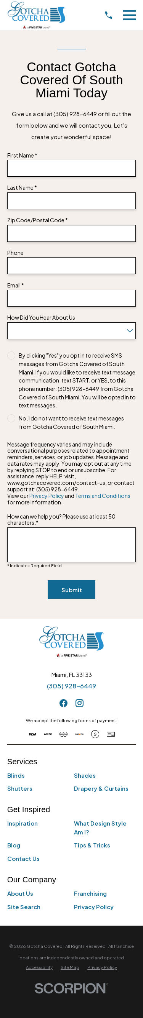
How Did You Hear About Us (41, 317)
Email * (15, 285)
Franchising (90, 893)
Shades (85, 775)
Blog (13, 845)
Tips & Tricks (92, 845)
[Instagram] (80, 703)
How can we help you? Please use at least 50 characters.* (61, 519)
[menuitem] (39, 967)
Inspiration (22, 823)
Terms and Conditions (102, 495)
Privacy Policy (46, 495)
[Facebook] (63, 703)
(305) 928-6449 (71, 686)
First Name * (22, 155)
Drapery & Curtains (101, 788)
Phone (15, 253)
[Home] (36, 15)
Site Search (23, 906)
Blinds (16, 775)
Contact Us (23, 858)
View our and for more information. (68, 499)
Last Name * (22, 187)
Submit (71, 589)
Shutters (19, 788)
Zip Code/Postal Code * (37, 220)
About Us (20, 893)
